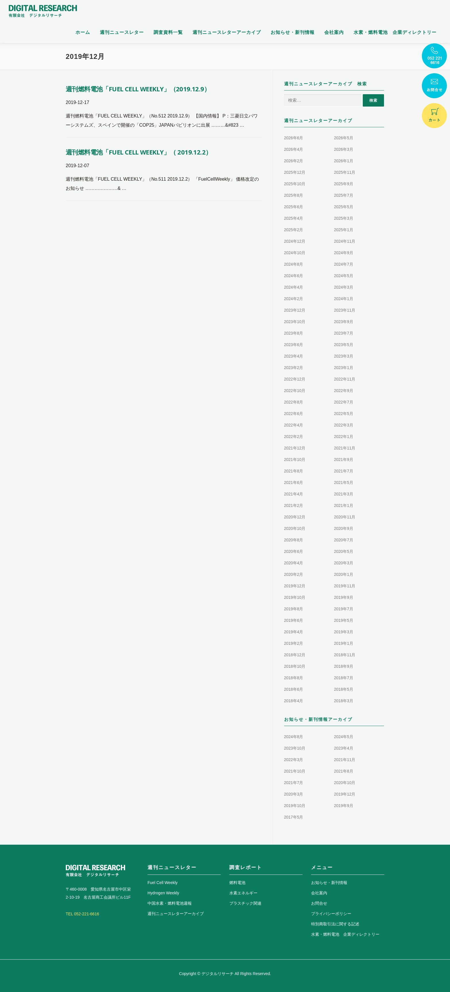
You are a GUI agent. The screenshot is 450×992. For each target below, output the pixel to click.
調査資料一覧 (168, 32)
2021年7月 (343, 471)
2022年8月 (293, 402)
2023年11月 (345, 310)
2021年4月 (293, 494)
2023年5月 (343, 344)
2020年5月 (343, 551)
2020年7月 (343, 540)
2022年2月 (293, 436)
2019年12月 (295, 586)
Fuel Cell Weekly (163, 882)
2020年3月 (343, 563)
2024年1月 (343, 298)
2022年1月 (343, 436)
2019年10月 (295, 597)
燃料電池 (237, 882)
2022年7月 (343, 402)
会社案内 (334, 32)
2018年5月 (343, 689)
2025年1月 (343, 229)
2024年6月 (293, 275)
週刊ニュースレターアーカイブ (227, 32)
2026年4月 (293, 149)
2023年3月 (343, 356)
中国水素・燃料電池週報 (170, 903)
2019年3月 (343, 632)
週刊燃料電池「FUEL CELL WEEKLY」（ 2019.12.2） (139, 152)
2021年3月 (343, 494)
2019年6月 (293, 620)
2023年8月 (293, 333)
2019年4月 (293, 632)
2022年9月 (343, 390)
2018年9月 (343, 666)
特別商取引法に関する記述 (335, 924)
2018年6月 (293, 689)
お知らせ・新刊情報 (293, 32)
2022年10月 (295, 390)
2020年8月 (293, 540)
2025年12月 (295, 172)
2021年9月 (343, 459)
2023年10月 (295, 321)
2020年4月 (293, 563)
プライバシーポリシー (331, 913)
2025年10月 (295, 184)
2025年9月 (343, 184)
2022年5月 (343, 413)
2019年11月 (345, 586)
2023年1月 (343, 367)
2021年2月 (293, 505)
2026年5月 (343, 138)
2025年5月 (343, 206)
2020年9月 (343, 528)
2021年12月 (295, 448)
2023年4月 (293, 356)
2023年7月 (343, 333)
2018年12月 (295, 655)
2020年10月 (295, 528)
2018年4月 (293, 700)
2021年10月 (295, 459)
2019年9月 (343, 597)
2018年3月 (343, 700)
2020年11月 (345, 517)
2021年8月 (293, 471)
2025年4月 (293, 218)
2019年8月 (293, 609)
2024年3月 (343, 287)
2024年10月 (295, 252)
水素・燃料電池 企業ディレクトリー (395, 32)
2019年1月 (343, 643)
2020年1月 (343, 574)
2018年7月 (343, 678)
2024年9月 (343, 252)
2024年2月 (293, 298)
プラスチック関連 (245, 903)
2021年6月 (293, 482)
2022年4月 (293, 425)
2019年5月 (343, 620)
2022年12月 (295, 379)
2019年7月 (343, 609)
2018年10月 (295, 666)
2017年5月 (293, 817)
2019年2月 (293, 643)
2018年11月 (345, 655)
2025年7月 (343, 195)
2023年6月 (293, 344)
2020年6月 (293, 551)
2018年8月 (293, 678)
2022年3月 (343, 425)
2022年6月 (293, 413)
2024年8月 (293, 264)
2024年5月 (343, 275)
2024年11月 (345, 241)
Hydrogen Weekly (163, 893)
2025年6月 (293, 206)
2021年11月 (345, 448)
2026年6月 (293, 138)
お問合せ (319, 903)
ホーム (82, 32)
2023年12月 (295, 310)
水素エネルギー (243, 893)
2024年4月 (293, 287)
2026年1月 (343, 161)
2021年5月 (343, 482)
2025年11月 (345, 172)
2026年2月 (293, 161)
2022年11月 (345, 379)
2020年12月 (295, 517)
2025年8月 (293, 195)
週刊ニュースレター (122, 32)
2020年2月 (293, 574)
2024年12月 (295, 241)
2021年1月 (343, 505)
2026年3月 (343, 149)
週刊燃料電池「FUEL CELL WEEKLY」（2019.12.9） (138, 88)
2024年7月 (343, 264)
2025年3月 (343, 218)
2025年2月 (293, 229)
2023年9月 (343, 321)
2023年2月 (293, 367)
